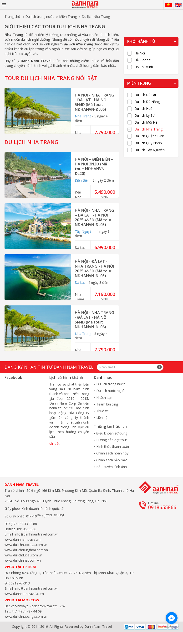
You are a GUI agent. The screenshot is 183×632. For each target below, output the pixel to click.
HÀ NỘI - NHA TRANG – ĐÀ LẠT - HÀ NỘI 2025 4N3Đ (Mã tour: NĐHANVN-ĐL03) (94, 217)
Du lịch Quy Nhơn (148, 143)
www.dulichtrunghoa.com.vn (26, 550)
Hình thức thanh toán (112, 446)
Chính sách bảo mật (111, 460)
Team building (107, 404)
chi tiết (54, 443)
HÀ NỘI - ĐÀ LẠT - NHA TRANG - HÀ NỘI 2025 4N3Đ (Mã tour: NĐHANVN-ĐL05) (94, 268)
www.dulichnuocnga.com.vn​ (26, 544)
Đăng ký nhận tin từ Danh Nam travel (49, 367)
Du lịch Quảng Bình (149, 136)
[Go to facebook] (172, 618)
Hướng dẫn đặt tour (111, 440)
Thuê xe (102, 411)
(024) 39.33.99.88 (24, 523)
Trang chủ (12, 16)
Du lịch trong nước (39, 16)
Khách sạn (104, 397)
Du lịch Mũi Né (146, 122)
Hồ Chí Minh (143, 67)
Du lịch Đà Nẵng (147, 102)
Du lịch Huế (143, 108)
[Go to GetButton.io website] (171, 627)
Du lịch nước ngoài (110, 390)
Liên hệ (101, 417)
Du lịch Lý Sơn (145, 115)
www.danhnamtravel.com (24, 593)
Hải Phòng (142, 60)
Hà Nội (139, 53)
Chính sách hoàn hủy (112, 453)
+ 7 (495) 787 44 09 (26, 611)
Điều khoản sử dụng (111, 433)
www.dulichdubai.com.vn (23, 555)
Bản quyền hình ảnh (111, 466)
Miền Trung (68, 16)
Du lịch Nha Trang (148, 129)
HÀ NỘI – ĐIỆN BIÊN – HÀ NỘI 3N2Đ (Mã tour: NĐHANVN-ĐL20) (94, 166)
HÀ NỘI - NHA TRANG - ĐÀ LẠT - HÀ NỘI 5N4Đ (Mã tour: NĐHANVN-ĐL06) (94, 102)
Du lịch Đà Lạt (145, 95)
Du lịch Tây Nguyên (149, 150)
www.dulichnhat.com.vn (23, 560)
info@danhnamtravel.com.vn (36, 534)
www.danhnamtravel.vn (23, 539)
